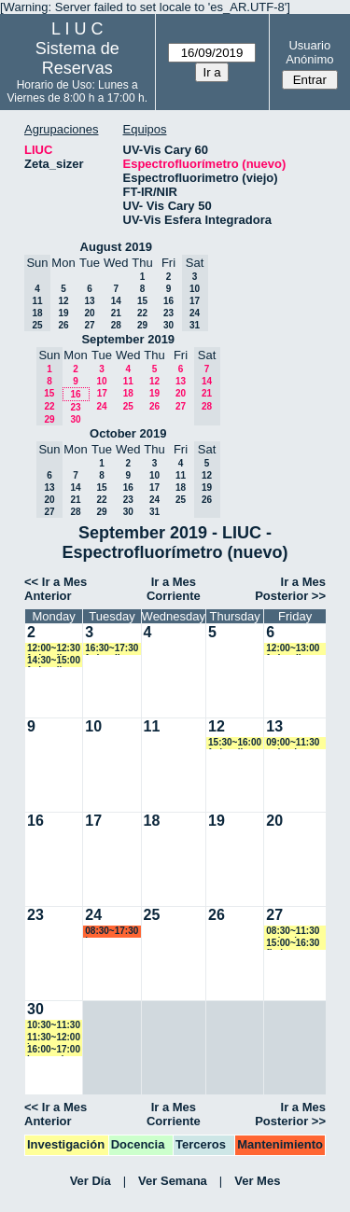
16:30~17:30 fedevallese (111, 649)
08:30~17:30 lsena (111, 932)
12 (63, 301)
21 (116, 313)
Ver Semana (172, 1181)
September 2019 (128, 339)
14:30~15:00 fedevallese (53, 661)
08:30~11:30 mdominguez (295, 932)
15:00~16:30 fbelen (292, 944)
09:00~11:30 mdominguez (295, 743)
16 (168, 301)
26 (63, 325)
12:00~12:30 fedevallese (53, 649)
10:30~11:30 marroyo (53, 1026)
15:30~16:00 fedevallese (234, 743)
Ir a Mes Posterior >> (290, 589)
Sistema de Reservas (77, 58)
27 (89, 325)
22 (142, 313)
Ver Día (90, 1181)
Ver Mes (257, 1181)
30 (168, 325)
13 (89, 301)
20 (89, 313)
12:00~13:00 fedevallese (292, 649)
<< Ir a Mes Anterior (55, 589)
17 (102, 393)
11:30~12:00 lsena (53, 1038)
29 (142, 325)
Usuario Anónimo (309, 52)
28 (116, 325)
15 (142, 301)
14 (116, 301)
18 (128, 393)
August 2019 (116, 247)
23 (168, 313)
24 (101, 406)
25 (128, 406)
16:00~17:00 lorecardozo (53, 1050)
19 (63, 313)
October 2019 (128, 433)
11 (128, 381)
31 (154, 512)
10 (101, 381)
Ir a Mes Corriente (174, 589)
